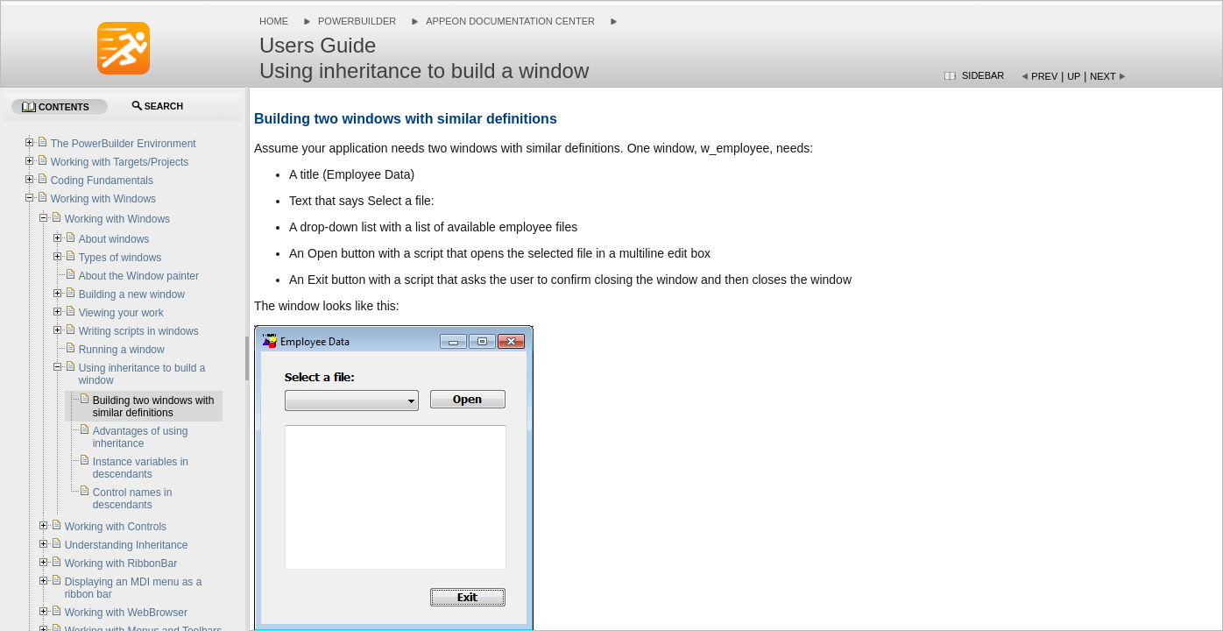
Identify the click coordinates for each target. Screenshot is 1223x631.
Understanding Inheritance (126, 545)
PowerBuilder (357, 21)
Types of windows (120, 258)
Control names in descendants (133, 498)
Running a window (122, 350)
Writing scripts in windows (139, 331)
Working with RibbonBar (121, 563)
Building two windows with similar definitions (154, 406)
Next (1102, 76)
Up (1073, 76)
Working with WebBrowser (126, 612)
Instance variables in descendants (140, 468)
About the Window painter (139, 276)
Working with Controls (115, 527)
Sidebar (983, 75)
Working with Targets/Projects (120, 162)
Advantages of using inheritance (140, 437)
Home (273, 21)
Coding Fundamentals (102, 180)
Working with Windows (103, 199)
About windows (114, 239)
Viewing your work (121, 313)
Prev (1044, 76)
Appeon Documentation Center (510, 21)
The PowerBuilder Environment (123, 144)
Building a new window (132, 294)
